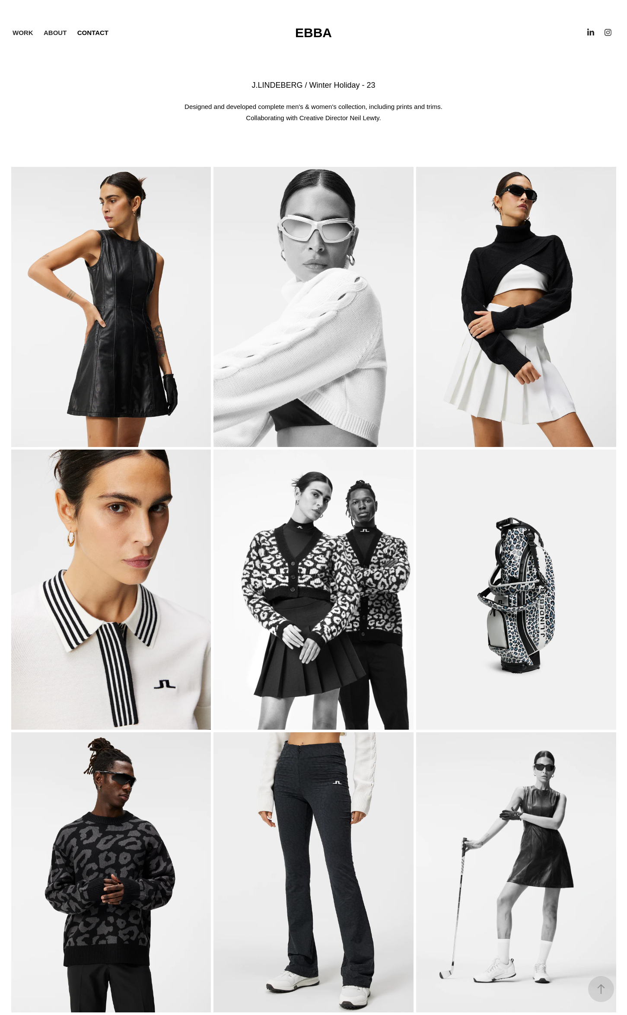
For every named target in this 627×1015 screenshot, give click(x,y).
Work (23, 32)
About (55, 32)
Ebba (313, 33)
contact (92, 32)
